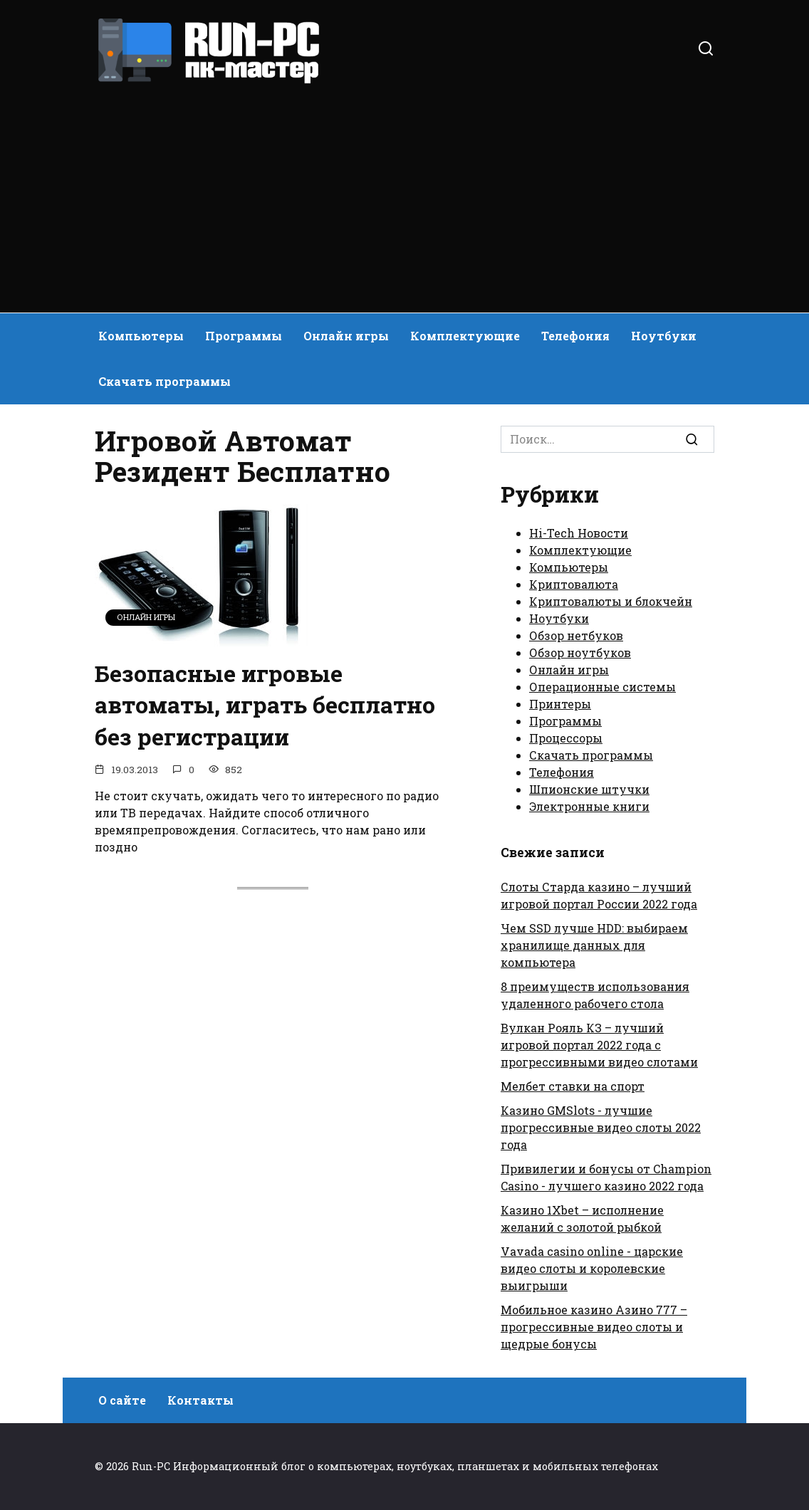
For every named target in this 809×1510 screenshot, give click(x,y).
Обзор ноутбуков (580, 652)
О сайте (122, 1400)
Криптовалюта (573, 584)
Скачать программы (164, 381)
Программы (243, 335)
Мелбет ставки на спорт (572, 1086)
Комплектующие (465, 335)
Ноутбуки (663, 335)
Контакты (200, 1400)
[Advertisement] (404, 192)
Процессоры (565, 737)
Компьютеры (141, 335)
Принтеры (560, 703)
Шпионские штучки (589, 789)
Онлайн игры (346, 335)
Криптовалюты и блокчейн (610, 601)
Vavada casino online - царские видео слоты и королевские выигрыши (592, 1268)
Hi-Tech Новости (578, 532)
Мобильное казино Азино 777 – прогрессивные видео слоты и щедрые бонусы (594, 1326)
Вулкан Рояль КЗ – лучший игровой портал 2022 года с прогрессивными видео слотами (599, 1044)
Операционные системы (602, 686)
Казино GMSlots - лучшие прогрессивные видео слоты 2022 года (601, 1127)
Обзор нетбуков (576, 635)
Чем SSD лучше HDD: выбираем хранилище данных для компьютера (594, 945)
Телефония (575, 335)
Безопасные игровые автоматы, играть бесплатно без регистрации (265, 705)
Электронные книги (589, 806)
